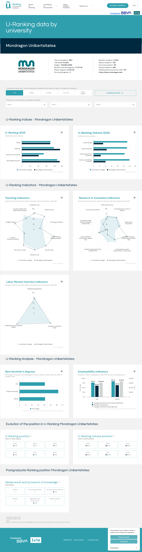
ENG (134, 5)
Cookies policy (93, 540)
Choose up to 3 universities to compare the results (23, 100)
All (14, 93)
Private (48, 93)
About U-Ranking (32, 6)
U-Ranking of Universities (47, 6)
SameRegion (83, 93)
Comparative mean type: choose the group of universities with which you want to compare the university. (41, 88)
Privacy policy (79, 540)
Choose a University (118, 5)
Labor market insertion (66, 6)
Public (31, 93)
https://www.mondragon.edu (110, 72)
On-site (66, 93)
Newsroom (83, 6)
